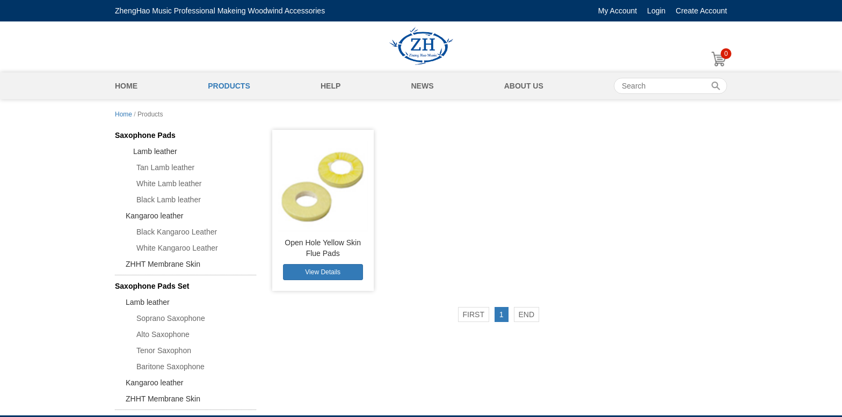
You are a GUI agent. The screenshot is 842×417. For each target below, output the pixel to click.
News (422, 86)
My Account (617, 10)
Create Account (701, 10)
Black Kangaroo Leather (176, 232)
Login (656, 10)
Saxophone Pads (145, 135)
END (527, 314)
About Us (523, 86)
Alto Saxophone (163, 334)
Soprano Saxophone (170, 318)
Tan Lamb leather (165, 167)
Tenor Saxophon (163, 350)
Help (330, 86)
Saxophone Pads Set (152, 286)
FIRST (473, 314)
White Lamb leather (168, 183)
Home (126, 86)
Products (229, 86)
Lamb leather (151, 151)
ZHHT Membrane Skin (163, 264)
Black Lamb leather (168, 199)
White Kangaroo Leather (177, 248)
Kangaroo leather (154, 215)
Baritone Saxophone (170, 366)
